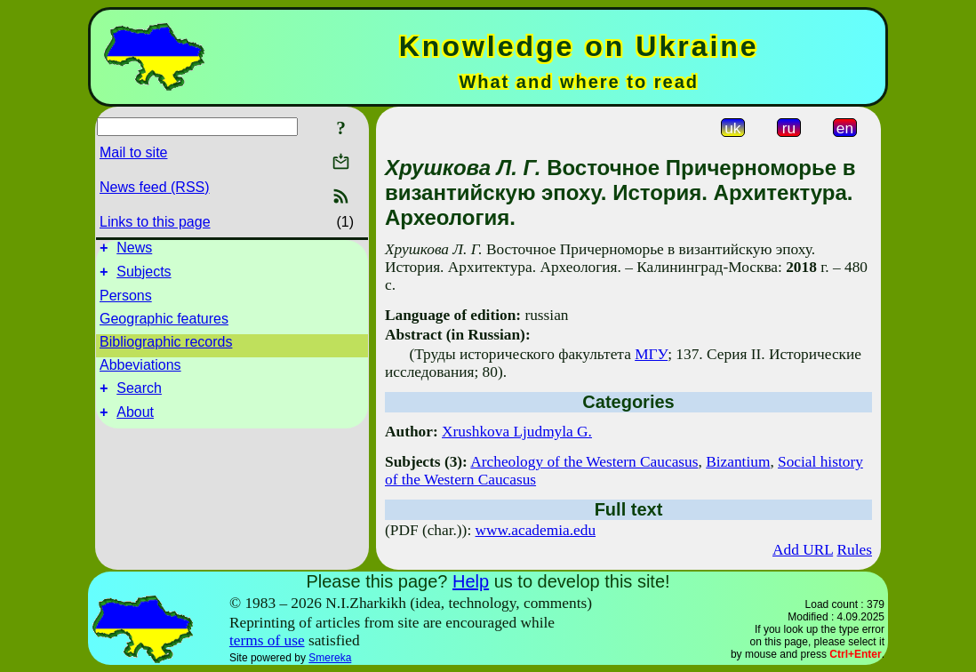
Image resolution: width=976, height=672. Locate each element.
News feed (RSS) (155, 187)
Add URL (802, 549)
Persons (126, 300)
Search (139, 396)
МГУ (651, 354)
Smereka (329, 658)
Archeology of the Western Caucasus (584, 461)
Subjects (143, 276)
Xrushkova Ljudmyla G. (517, 431)
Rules (854, 549)
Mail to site (133, 152)
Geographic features (164, 324)
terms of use (267, 640)
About (135, 422)
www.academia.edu (536, 530)
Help (470, 581)
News (134, 250)
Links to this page (155, 221)
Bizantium (738, 461)
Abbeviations (140, 370)
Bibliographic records (166, 347)
